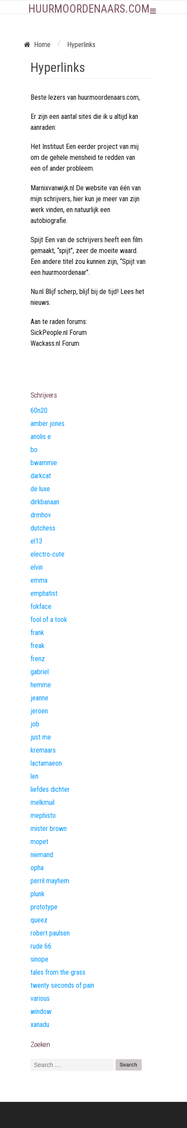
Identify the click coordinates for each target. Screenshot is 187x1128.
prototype (44, 907)
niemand (42, 855)
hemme (41, 685)
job (35, 724)
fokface (41, 606)
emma (39, 580)
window (41, 1011)
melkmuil (42, 802)
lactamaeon (46, 763)
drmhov (41, 515)
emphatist (44, 593)
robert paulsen (50, 933)
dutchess (43, 528)
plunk (37, 894)
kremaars (43, 750)
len (34, 776)
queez (39, 920)
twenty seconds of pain (62, 985)
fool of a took (49, 619)
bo (34, 450)
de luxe (40, 489)
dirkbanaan (45, 502)
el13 (36, 541)
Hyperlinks (58, 67)
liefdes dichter (50, 789)
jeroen (39, 711)
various (40, 998)
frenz (38, 659)
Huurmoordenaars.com (89, 9)
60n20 (39, 410)
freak (37, 646)
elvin (37, 567)
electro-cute (48, 554)
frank (37, 632)
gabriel (40, 672)
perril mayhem (50, 881)
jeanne (39, 698)
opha (37, 868)
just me (41, 737)
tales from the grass (58, 972)
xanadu (40, 1024)
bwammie (44, 463)
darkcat (41, 476)
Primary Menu (153, 10)
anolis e (41, 436)
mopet (39, 842)
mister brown (49, 828)
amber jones (48, 423)
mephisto (43, 815)
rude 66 (41, 946)
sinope (39, 959)
